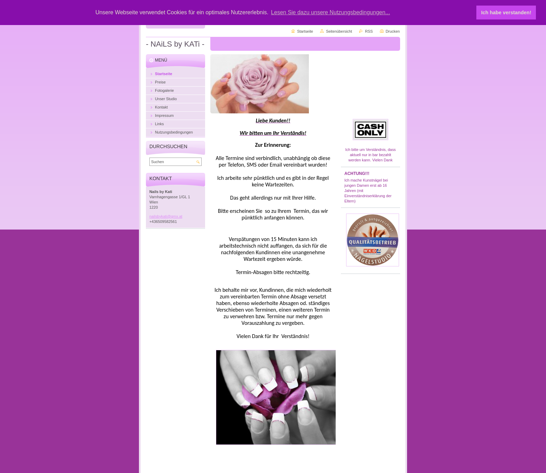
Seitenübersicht (339, 31)
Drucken (393, 31)
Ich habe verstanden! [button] (506, 12)
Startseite (305, 31)
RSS (369, 31)
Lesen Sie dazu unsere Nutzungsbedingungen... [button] (330, 12)
